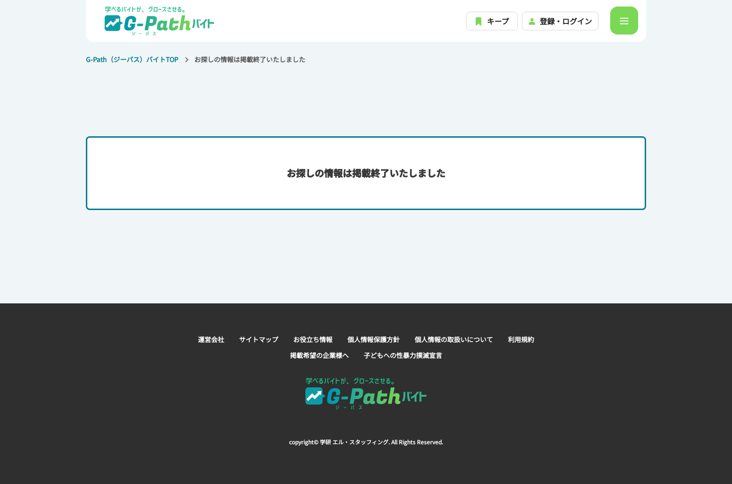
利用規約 (521, 339)
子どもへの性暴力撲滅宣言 (403, 355)
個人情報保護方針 (373, 339)
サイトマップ (258, 339)
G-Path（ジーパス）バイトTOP (132, 59)
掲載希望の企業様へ (319, 355)
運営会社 (211, 339)
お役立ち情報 (312, 339)
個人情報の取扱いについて (454, 339)
